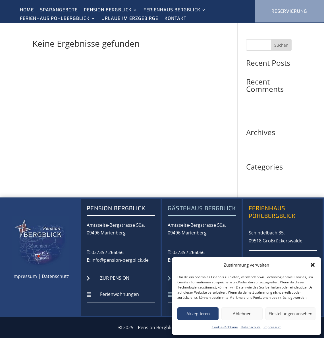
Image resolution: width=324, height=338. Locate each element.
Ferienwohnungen (119, 294)
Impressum (272, 327)
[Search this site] (269, 45)
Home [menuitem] (27, 10)
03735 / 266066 (108, 252)
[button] (312, 265)
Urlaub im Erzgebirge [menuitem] (129, 19)
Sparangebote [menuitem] (59, 10)
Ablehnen (242, 313)
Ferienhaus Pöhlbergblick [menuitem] (55, 19)
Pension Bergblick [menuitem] (108, 10)
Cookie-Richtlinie (225, 327)
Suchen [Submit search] (281, 45)
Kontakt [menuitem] (175, 19)
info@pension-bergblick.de (120, 260)
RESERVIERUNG (289, 11)
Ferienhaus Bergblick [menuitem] (172, 10)
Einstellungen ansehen (290, 313)
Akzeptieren (198, 313)
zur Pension (114, 278)
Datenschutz (251, 327)
